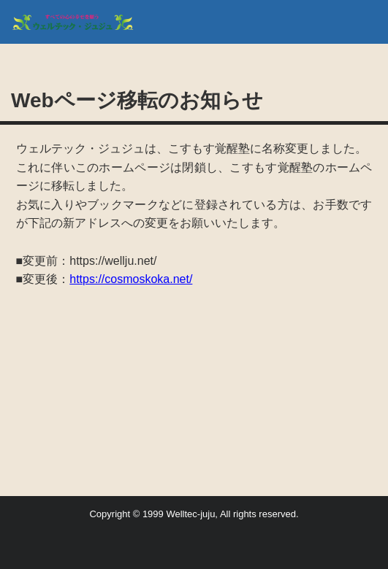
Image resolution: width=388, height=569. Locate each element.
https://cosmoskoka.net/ (130, 279)
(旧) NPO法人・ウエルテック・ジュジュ (79, 22)
